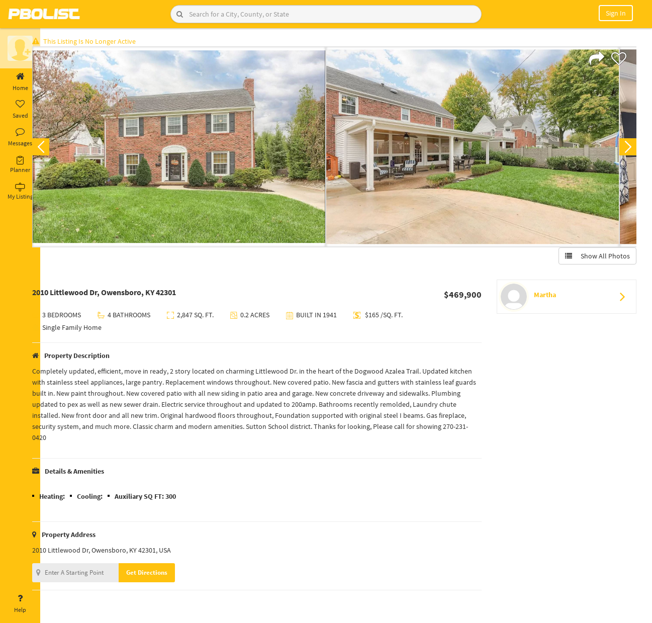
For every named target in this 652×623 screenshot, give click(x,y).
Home (20, 82)
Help (20, 603)
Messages (20, 137)
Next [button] (625, 148)
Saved (20, 109)
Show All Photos (595, 257)
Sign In (616, 13)
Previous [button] (56, 148)
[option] (194, 148)
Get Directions (162, 574)
